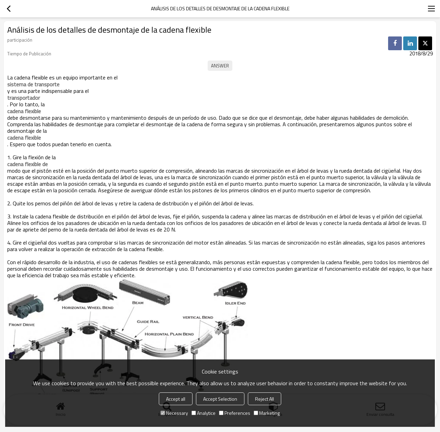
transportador (23, 97)
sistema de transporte (33, 84)
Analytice (203, 413)
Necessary (174, 413)
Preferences (234, 413)
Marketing (267, 413)
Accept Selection (220, 398)
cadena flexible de (27, 164)
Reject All (264, 398)
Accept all (175, 398)
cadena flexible (24, 111)
